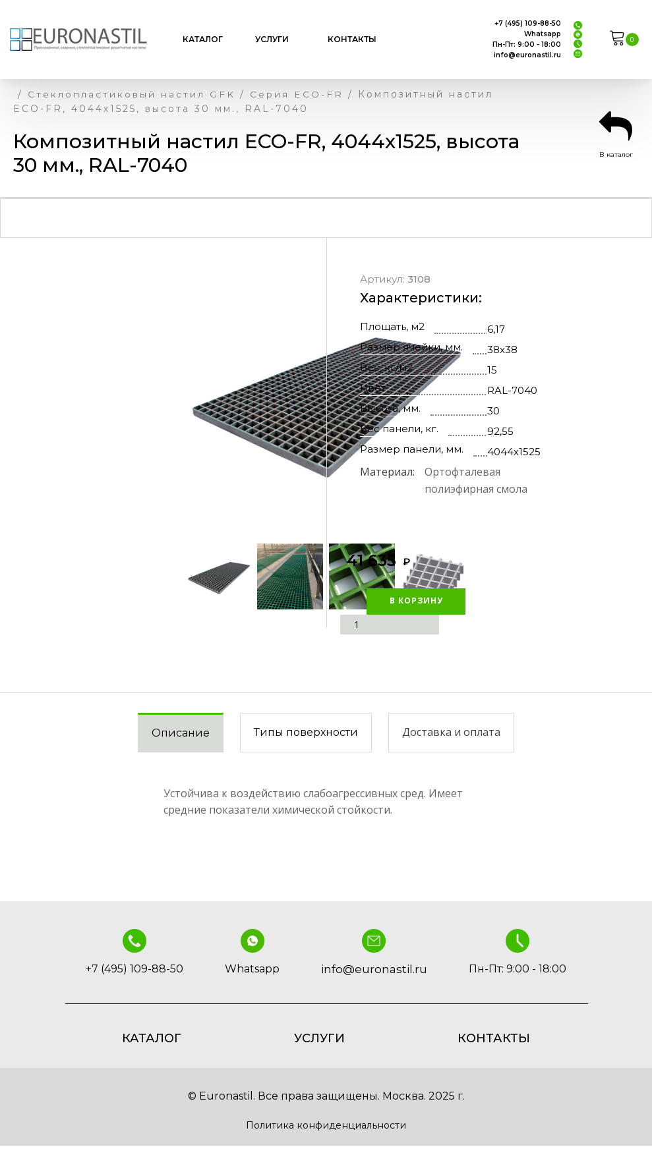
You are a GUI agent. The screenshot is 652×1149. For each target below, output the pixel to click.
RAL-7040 (512, 391)
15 (492, 371)
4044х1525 (514, 453)
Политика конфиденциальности (326, 1127)
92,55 (500, 432)
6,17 (496, 330)
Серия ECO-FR (315, 94)
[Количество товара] (358, 625)
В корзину (389, 601)
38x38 (502, 351)
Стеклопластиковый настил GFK (139, 94)
